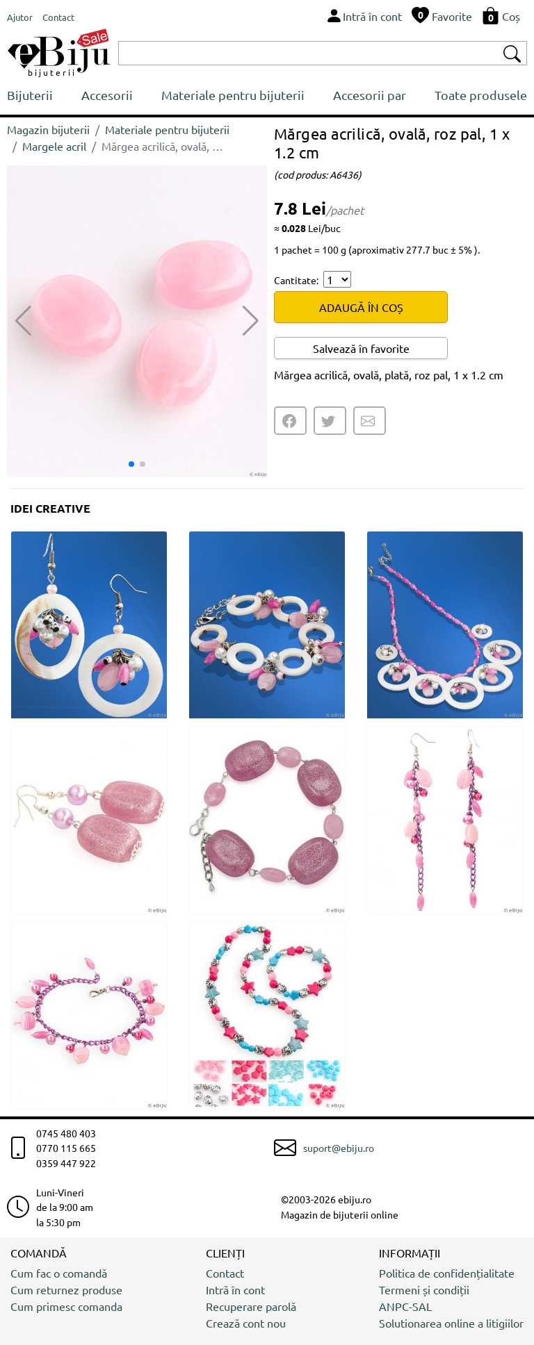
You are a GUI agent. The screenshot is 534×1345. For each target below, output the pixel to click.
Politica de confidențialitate (447, 1273)
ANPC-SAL (405, 1306)
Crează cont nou (246, 1323)
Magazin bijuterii (48, 129)
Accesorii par (369, 95)
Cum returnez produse (66, 1289)
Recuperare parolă (251, 1306)
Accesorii (107, 95)
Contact (225, 1273)
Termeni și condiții (424, 1289)
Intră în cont (235, 1289)
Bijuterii (30, 95)
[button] (250, 321)
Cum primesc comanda (66, 1306)
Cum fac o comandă (58, 1273)
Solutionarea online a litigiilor (451, 1323)
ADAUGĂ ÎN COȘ (361, 307)
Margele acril (54, 146)
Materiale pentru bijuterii (233, 95)
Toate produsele (481, 95)
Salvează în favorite (361, 348)
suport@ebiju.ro (338, 1147)
